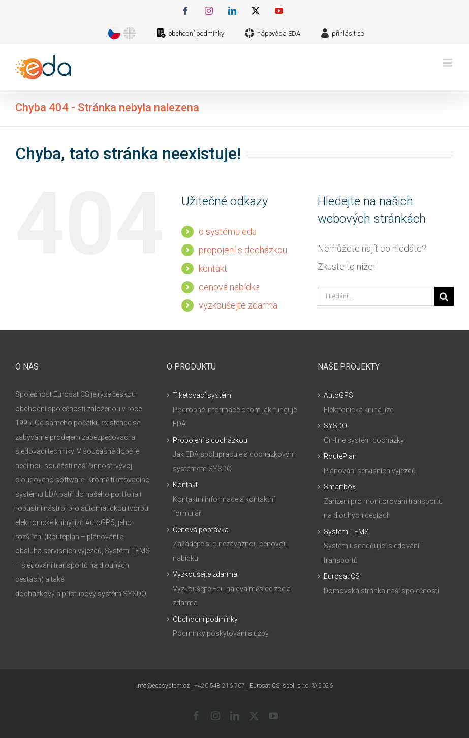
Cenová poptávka (201, 530)
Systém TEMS (346, 532)
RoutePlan (340, 456)
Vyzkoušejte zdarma (205, 574)
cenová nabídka (229, 287)
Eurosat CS (342, 576)
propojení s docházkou (243, 249)
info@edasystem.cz (163, 685)
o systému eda (228, 231)
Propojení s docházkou (210, 440)
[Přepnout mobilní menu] (448, 62)
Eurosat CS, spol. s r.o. (279, 685)
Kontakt (185, 485)
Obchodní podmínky (205, 619)
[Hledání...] (376, 296)
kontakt (213, 268)
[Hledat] (444, 296)
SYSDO (335, 426)
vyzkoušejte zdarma (238, 305)
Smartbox (340, 487)
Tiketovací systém (202, 395)
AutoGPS (338, 395)
